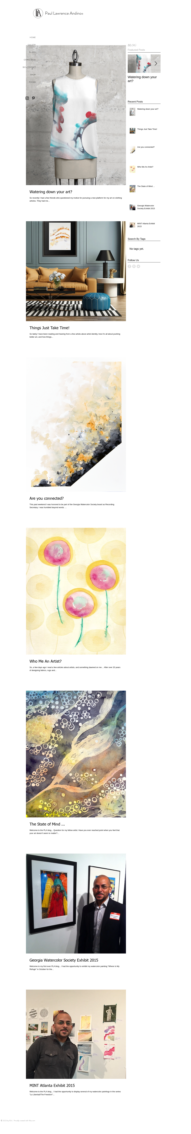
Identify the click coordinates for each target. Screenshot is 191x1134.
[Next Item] (155, 63)
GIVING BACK (30, 59)
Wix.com (32, 1120)
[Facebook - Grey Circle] (129, 266)
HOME (33, 37)
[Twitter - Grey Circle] (138, 266)
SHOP (33, 74)
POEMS (32, 82)
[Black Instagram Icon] (27, 98)
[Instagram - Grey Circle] (134, 266)
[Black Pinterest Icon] (33, 98)
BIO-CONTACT (29, 67)
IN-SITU (32, 52)
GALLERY (32, 44)
